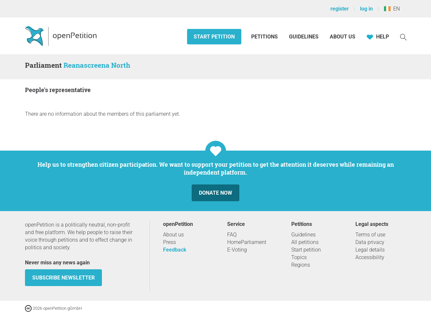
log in (366, 9)
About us (342, 37)
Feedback (174, 250)
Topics (299, 257)
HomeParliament (246, 242)
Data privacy (369, 242)
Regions (300, 265)
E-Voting (237, 250)
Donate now (215, 193)
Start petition (214, 37)
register (339, 9)
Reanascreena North (96, 65)
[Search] (403, 36)
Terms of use (370, 234)
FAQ (232, 234)
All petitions (305, 242)
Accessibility (369, 257)
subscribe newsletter (63, 278)
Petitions (265, 37)
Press (169, 242)
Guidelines (304, 37)
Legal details (370, 250)
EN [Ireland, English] (392, 9)
